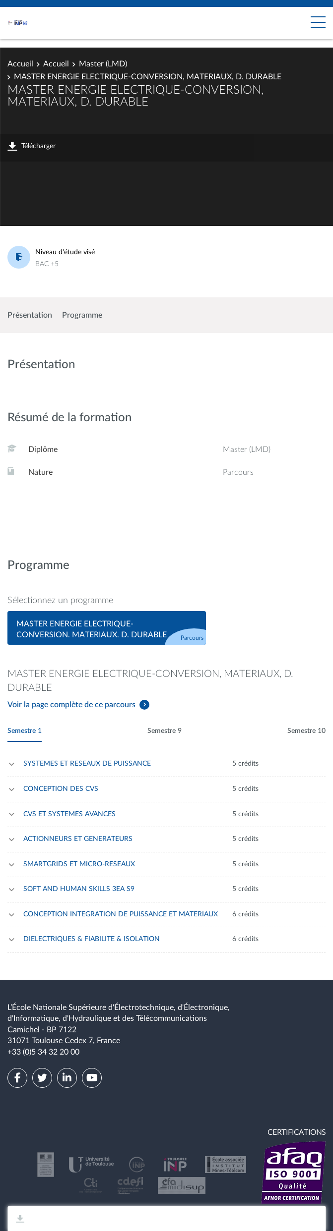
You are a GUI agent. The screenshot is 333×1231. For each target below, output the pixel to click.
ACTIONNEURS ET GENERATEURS (78, 839)
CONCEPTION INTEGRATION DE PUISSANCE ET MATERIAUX (120, 914)
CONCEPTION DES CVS (60, 788)
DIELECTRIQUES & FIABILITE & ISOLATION (91, 939)
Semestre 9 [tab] (164, 730)
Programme (82, 315)
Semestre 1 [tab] (24, 730)
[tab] (106, 628)
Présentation (29, 315)
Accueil (20, 64)
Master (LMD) (103, 64)
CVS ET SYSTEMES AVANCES (69, 814)
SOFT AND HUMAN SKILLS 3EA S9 (78, 889)
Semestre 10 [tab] (306, 730)
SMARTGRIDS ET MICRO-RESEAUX (79, 864)
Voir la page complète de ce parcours (71, 705)
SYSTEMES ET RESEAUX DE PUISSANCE (87, 763)
